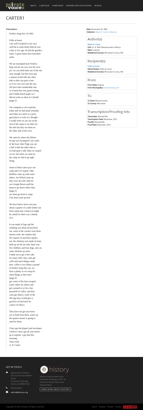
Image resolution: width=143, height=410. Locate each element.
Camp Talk (44, 5)
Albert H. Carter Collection (106, 32)
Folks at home (93, 66)
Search (97, 5)
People (110, 406)
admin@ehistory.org (19, 392)
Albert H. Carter (94, 44)
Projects (102, 406)
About (33, 5)
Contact (118, 406)
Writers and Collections (78, 5)
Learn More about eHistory (55, 389)
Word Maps (57, 5)
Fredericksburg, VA (111, 87)
